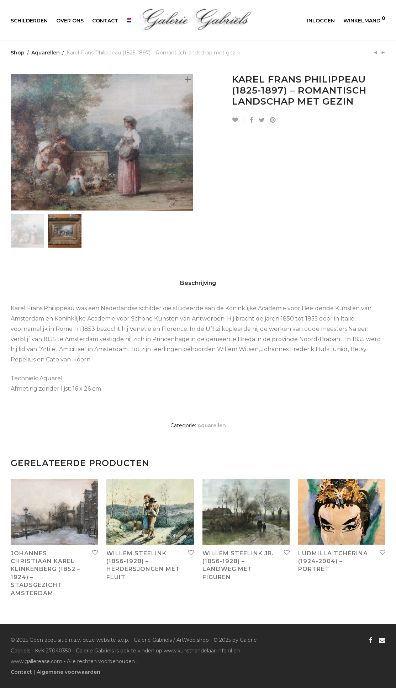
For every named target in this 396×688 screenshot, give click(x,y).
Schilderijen (29, 20)
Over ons (70, 20)
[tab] (198, 283)
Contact (105, 20)
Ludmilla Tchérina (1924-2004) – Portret (333, 561)
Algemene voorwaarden (68, 672)
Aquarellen (45, 52)
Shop (18, 52)
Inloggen (321, 20)
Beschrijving (198, 283)
